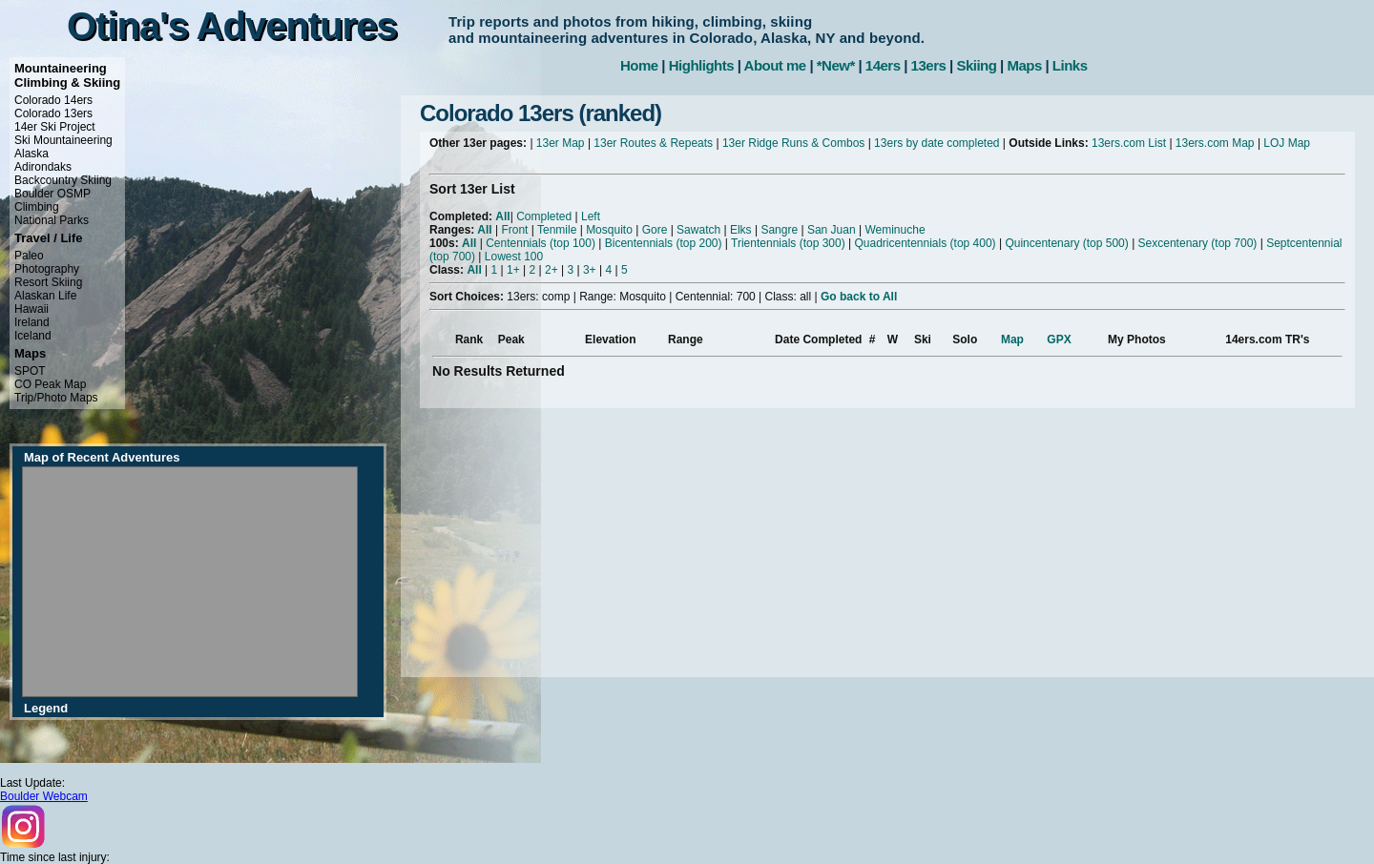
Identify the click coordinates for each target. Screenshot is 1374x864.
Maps (1024, 65)
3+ (589, 270)
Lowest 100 (514, 256)
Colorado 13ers (53, 113)
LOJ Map (1286, 143)
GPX (1059, 339)
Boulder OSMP (52, 193)
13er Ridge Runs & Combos (793, 143)
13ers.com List (1129, 143)
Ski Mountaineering (63, 140)
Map (1012, 339)
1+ (513, 270)
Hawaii (31, 309)
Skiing (976, 65)
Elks (741, 230)
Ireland (32, 322)
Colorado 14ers (53, 100)
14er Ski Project (54, 127)
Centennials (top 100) (540, 243)
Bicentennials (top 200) (663, 243)
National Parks (51, 220)
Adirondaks (43, 167)
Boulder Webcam (44, 796)
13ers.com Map (1215, 143)
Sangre (779, 230)
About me (775, 65)
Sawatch (698, 230)
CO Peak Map (50, 384)
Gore (655, 230)
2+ (551, 270)
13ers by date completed (936, 143)
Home (639, 65)
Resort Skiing (48, 282)
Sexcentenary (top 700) (1198, 243)
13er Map (560, 143)
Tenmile (556, 230)
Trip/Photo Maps (56, 397)
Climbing (36, 207)
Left (590, 216)
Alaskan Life (45, 295)
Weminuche (894, 230)
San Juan (831, 230)
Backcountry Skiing (63, 180)
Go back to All (859, 296)
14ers (883, 65)
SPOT (30, 371)
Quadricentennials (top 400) (924, 243)
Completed (544, 216)
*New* (836, 65)
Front (514, 230)
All (502, 216)
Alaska (31, 153)
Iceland (33, 335)
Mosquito (609, 230)
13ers (929, 65)
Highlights (701, 65)
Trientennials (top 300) (788, 243)
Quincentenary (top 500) (1066, 243)
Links (1070, 65)
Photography (46, 269)
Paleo (29, 255)
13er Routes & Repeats (653, 143)
